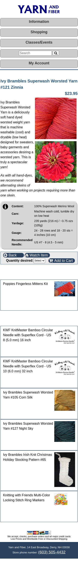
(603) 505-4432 (52, 552)
